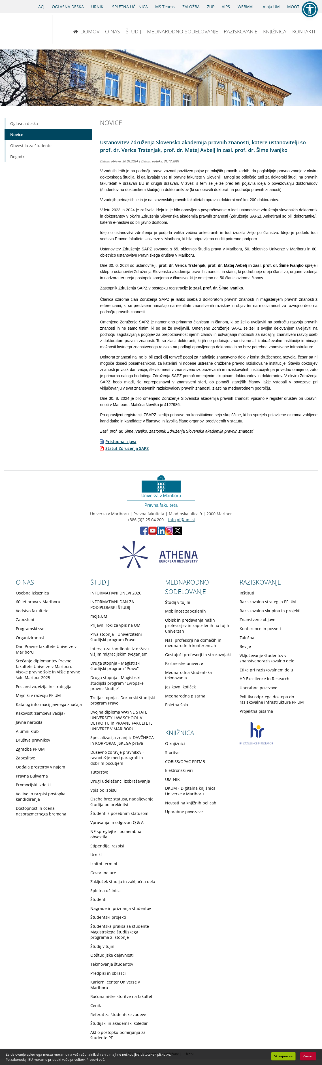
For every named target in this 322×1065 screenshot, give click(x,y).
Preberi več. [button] (95, 1059)
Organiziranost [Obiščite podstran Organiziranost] (30, 637)
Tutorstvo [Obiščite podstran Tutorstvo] (99, 772)
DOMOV (86, 31)
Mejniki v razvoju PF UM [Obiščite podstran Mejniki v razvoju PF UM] (38, 695)
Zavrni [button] (308, 1056)
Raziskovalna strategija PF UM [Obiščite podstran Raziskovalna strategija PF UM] (268, 601)
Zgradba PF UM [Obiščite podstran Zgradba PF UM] (30, 749)
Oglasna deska (24, 123)
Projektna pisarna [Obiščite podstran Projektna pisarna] (256, 711)
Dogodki (17, 156)
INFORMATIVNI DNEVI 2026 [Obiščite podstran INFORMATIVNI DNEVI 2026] (115, 593)
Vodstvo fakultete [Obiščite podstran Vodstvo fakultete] (32, 610)
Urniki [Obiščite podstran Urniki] (96, 854)
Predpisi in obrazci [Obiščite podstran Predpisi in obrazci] (108, 973)
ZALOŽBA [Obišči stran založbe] (191, 6)
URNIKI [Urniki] (98, 6)
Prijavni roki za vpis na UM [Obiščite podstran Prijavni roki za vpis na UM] (115, 625)
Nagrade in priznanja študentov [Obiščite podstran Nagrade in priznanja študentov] (120, 908)
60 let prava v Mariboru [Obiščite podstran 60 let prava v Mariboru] (38, 601)
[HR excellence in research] (256, 743)
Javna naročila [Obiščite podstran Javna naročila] (29, 722)
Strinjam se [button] (283, 1056)
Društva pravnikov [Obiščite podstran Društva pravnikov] (33, 740)
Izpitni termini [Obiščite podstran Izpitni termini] (103, 863)
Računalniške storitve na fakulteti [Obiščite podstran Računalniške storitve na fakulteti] (121, 996)
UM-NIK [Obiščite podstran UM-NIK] (172, 779)
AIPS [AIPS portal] (226, 6)
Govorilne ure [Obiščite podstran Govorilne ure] (103, 872)
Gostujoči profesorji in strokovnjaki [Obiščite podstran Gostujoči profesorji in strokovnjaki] (198, 654)
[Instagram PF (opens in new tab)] (169, 533)
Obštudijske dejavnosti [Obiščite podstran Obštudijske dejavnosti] (112, 955)
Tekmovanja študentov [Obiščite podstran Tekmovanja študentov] (111, 964)
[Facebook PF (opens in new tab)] (144, 533)
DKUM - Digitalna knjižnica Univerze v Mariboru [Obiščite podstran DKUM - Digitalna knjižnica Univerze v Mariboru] (190, 790)
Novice (16, 134)
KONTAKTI (303, 31)
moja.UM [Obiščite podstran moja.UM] (98, 616)
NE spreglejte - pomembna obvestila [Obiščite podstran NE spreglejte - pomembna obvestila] (115, 834)
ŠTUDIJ (133, 31)
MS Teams (165, 6)
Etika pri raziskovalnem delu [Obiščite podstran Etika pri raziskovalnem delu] (266, 670)
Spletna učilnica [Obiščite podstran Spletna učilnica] (105, 890)
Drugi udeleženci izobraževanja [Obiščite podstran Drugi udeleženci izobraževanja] (120, 781)
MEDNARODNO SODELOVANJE (182, 31)
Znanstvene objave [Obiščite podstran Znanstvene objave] (257, 619)
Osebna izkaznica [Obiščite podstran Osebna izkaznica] (32, 593)
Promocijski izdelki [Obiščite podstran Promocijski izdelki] (33, 784)
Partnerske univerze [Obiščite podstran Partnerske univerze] (184, 663)
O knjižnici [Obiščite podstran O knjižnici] (175, 743)
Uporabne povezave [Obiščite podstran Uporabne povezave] (258, 687)
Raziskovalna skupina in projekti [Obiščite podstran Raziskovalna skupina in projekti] (270, 610)
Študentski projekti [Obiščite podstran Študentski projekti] (108, 917)
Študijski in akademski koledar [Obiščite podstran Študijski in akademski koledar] (119, 1023)
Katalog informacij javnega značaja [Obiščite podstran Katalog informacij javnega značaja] (49, 704)
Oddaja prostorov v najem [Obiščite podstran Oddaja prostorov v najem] (40, 767)
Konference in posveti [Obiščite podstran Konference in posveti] (260, 628)
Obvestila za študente (31, 145)
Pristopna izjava (120, 441)
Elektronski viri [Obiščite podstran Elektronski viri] (179, 770)
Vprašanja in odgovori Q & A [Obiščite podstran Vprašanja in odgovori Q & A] (117, 822)
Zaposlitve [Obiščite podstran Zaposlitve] (25, 758)
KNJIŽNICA (274, 31)
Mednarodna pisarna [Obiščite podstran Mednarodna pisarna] (185, 696)
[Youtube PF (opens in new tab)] (152, 533)
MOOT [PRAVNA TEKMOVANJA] (293, 6)
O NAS (112, 31)
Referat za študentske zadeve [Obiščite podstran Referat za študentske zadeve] (118, 1014)
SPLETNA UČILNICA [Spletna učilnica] (130, 6)
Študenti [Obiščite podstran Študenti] (98, 899)
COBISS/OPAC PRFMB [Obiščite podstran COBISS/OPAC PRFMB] (185, 761)
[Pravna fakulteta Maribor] (71, 29)
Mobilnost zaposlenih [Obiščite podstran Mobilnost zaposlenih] (185, 611)
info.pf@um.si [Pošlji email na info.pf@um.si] (181, 519)
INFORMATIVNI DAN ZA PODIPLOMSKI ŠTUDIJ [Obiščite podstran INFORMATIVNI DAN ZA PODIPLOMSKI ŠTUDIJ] (112, 604)
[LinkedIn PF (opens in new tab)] (161, 533)
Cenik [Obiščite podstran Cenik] (95, 1005)
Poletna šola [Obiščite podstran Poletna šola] (176, 704)
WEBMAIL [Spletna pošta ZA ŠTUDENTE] (246, 6)
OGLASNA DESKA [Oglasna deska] (68, 6)
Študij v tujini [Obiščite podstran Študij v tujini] (103, 946)
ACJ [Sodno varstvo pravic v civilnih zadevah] (41, 6)
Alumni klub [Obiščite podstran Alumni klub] (27, 731)
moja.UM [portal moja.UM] (271, 6)
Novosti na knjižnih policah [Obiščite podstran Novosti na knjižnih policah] (190, 803)
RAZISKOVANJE (240, 31)
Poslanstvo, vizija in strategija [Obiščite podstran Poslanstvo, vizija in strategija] (43, 686)
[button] (309, 9)
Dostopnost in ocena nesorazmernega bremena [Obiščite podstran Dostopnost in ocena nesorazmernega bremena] (41, 811)
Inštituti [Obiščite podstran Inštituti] (247, 593)
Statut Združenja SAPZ (127, 448)
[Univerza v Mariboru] (22, 29)
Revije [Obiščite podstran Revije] (245, 646)
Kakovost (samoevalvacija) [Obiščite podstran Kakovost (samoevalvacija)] (40, 713)
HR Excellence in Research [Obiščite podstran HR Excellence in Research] (264, 678)
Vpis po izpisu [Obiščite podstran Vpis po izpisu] (103, 790)
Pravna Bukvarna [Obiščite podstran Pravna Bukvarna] (32, 776)
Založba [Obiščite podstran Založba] (247, 637)
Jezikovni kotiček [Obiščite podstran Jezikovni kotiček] (180, 687)
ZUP (210, 6)
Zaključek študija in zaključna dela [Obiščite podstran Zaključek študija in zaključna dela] (122, 881)
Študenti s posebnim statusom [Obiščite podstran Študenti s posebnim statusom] (119, 813)
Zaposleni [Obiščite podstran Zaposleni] (25, 619)
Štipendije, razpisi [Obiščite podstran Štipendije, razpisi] (107, 846)
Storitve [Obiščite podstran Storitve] (172, 752)
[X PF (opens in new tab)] (177, 533)
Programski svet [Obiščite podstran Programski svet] (31, 628)
